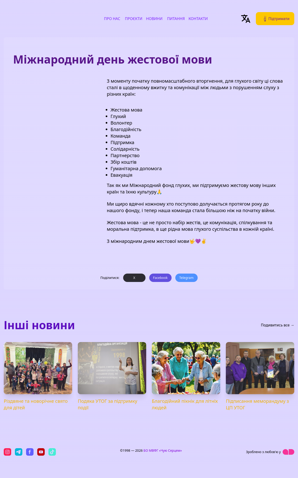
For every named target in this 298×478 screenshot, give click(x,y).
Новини (154, 18)
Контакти (198, 18)
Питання (176, 18)
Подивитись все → (277, 325)
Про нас (112, 18)
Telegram (186, 277)
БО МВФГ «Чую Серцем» (162, 450)
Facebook (160, 277)
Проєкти (133, 18)
